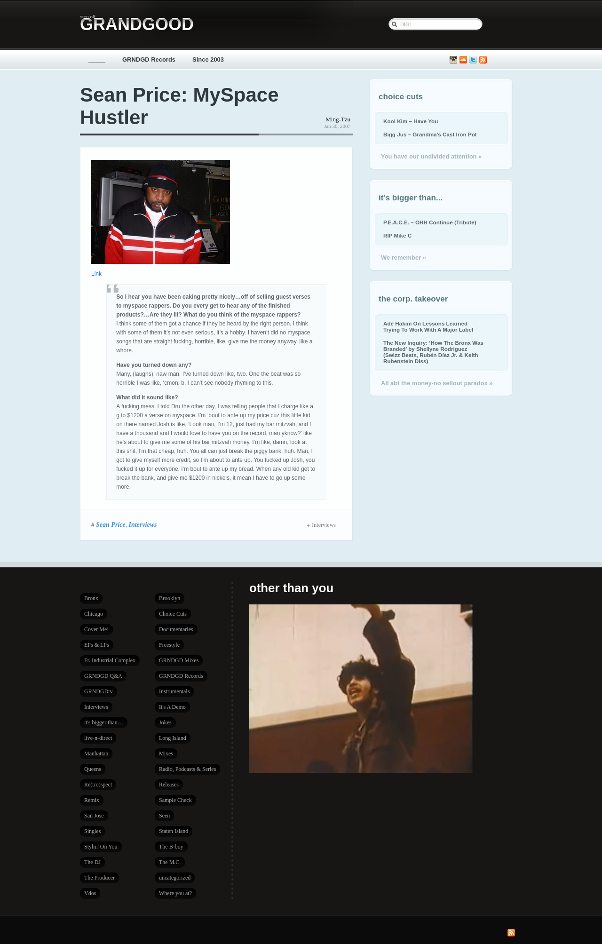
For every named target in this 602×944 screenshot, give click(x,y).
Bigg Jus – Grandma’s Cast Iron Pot (430, 134)
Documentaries (176, 629)
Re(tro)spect (98, 784)
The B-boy (171, 846)
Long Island (172, 738)
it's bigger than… (103, 722)
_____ (96, 59)
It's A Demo (172, 707)
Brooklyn (169, 598)
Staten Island (173, 831)
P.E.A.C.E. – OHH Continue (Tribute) (429, 222)
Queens (92, 769)
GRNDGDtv (98, 691)
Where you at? (175, 893)
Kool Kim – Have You (410, 121)
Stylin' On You (101, 846)
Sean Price (111, 524)
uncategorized (174, 877)
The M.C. (170, 862)
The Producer (99, 877)
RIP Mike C (397, 235)
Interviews (142, 524)
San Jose (94, 815)
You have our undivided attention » (431, 156)
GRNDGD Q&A (103, 676)
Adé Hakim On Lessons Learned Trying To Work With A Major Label (428, 326)
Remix (91, 800)
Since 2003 (208, 59)
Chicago (93, 614)
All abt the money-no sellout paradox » (436, 383)
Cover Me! (96, 629)
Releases (169, 784)
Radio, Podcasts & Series (187, 769)
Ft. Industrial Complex (109, 660)
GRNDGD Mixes (178, 660)
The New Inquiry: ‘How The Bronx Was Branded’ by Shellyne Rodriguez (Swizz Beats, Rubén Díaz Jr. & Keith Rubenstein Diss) (433, 352)
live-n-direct (98, 738)
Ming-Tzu (337, 119)
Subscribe (483, 60)
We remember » (403, 257)
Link (96, 273)
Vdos (90, 893)
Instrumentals (174, 691)
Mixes (166, 753)
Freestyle (169, 645)
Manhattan (96, 753)
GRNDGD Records (148, 59)
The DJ (92, 862)
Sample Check (175, 800)
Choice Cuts (173, 614)
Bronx (91, 598)
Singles (92, 831)
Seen (164, 815)
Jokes (165, 722)
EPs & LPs (96, 645)
